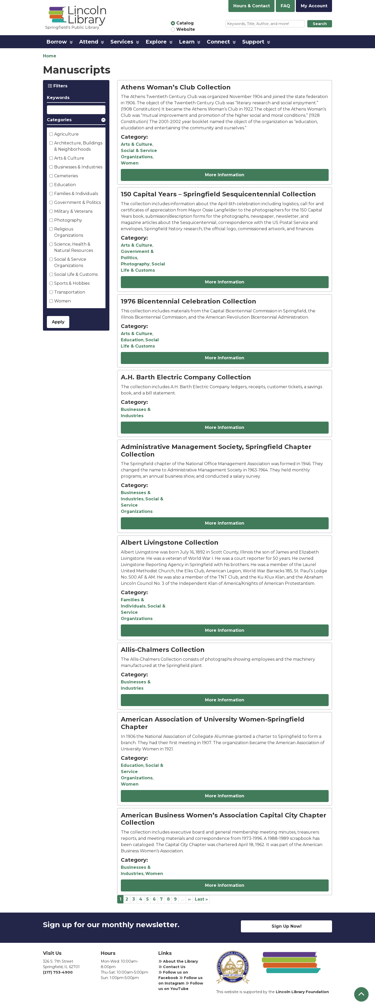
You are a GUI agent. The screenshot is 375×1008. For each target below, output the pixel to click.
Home (49, 55)
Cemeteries (66, 175)
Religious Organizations (68, 232)
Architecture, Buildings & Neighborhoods (78, 146)
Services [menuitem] (121, 42)
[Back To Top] (361, 994)
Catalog (185, 23)
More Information (224, 174)
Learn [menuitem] (187, 42)
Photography (68, 220)
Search (320, 23)
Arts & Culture (69, 158)
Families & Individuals (76, 193)
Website (185, 29)
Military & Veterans (73, 211)
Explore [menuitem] (156, 42)
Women (62, 301)
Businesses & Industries (78, 167)
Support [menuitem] (253, 42)
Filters (57, 85)
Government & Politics (77, 202)
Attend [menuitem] (88, 42)
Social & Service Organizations (70, 262)
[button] (76, 121)
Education (65, 184)
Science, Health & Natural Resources (73, 247)
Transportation (69, 292)
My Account (314, 5)
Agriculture (66, 134)
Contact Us (171, 966)
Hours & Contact (251, 5)
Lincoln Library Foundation (302, 991)
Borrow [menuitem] (56, 42)
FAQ (285, 5)
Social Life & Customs (76, 274)
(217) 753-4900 (58, 972)
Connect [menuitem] (218, 42)
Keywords (58, 97)
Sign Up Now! (287, 926)
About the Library (178, 961)
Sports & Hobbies (72, 283)
